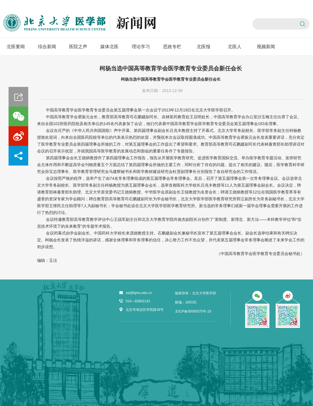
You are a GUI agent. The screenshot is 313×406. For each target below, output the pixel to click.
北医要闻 (16, 46)
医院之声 (78, 46)
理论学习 (141, 46)
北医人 (234, 46)
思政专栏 (172, 46)
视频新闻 (266, 46)
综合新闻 (47, 46)
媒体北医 (109, 46)
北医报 (203, 46)
